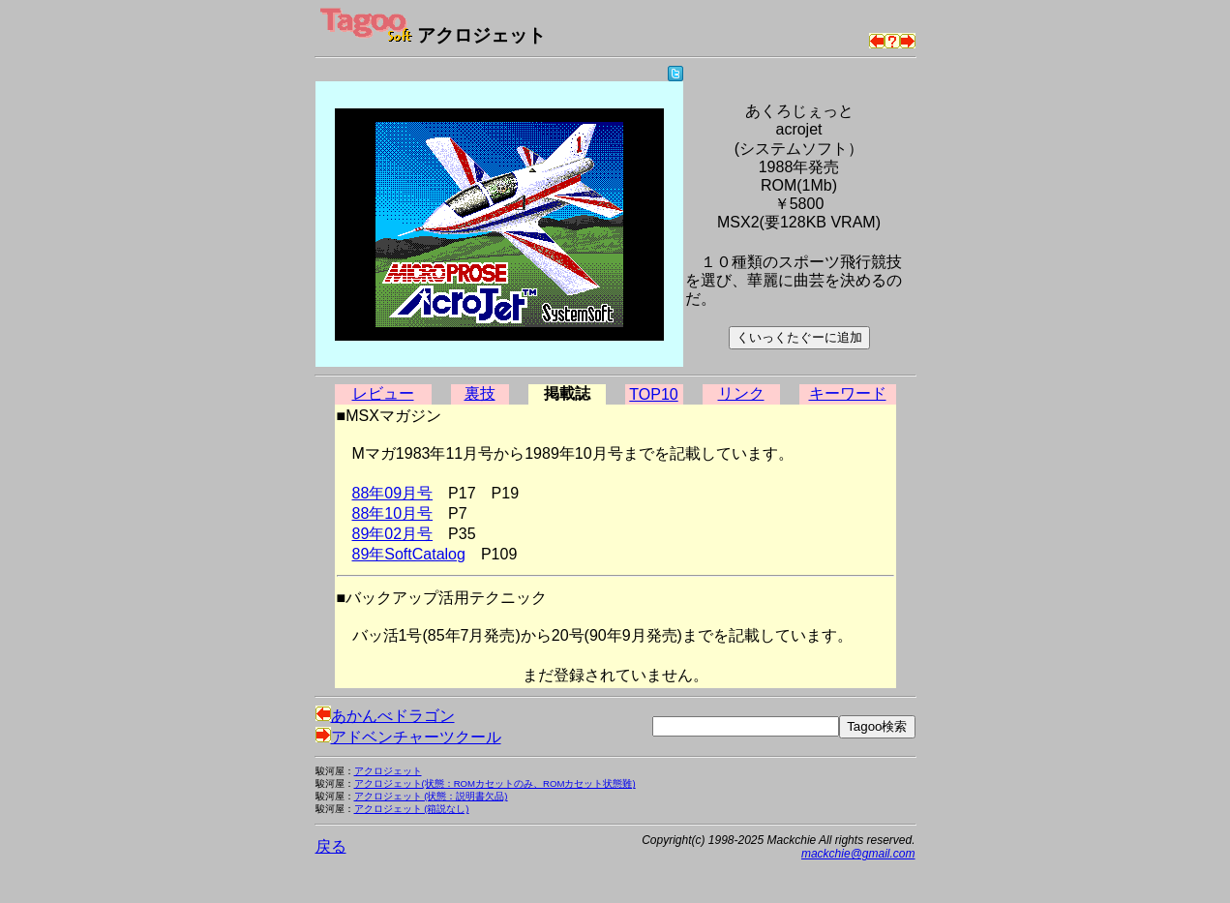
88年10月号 (393, 513)
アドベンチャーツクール (408, 737)
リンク (741, 393)
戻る (330, 846)
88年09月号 (393, 493)
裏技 (480, 393)
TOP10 (653, 394)
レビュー (383, 393)
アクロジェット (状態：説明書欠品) (431, 796)
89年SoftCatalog (408, 554)
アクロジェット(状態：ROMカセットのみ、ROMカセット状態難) (495, 783)
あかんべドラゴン (385, 715)
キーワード (847, 393)
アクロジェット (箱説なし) (411, 808)
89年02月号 (393, 534)
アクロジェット (388, 771)
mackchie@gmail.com (858, 853)
